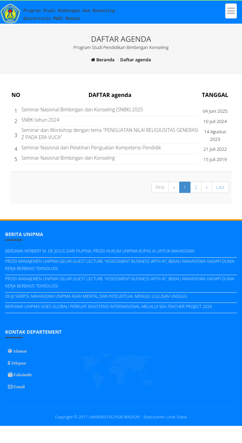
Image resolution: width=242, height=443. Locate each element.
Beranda (102, 60)
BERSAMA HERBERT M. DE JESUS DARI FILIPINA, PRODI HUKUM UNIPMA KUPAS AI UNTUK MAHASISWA (99, 251)
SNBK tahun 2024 (40, 119)
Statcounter (154, 416)
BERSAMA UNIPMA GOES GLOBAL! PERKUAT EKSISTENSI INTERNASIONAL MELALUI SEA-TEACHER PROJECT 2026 (108, 306)
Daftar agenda (135, 60)
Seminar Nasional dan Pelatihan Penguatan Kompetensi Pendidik (91, 147)
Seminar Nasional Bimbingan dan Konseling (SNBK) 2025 (82, 109)
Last (220, 187)
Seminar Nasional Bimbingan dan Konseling (68, 158)
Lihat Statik (176, 416)
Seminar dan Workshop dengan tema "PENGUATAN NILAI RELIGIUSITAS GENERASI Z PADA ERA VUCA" (109, 133)
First (160, 187)
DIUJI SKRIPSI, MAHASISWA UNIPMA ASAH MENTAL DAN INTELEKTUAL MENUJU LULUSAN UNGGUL (96, 296)
